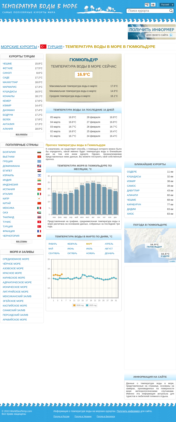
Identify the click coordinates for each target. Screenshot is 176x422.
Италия (8, 194)
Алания (8, 128)
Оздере (132, 171)
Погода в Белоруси (106, 416)
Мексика (8, 208)
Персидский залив (15, 315)
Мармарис (10, 87)
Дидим (131, 209)
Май (50, 249)
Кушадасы (134, 176)
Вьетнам (8, 156)
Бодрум (8, 114)
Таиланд (8, 217)
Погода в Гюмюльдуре (150, 224)
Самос (131, 185)
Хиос (130, 213)
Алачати (132, 195)
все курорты (21, 134)
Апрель (109, 244)
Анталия (8, 124)
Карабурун (134, 204)
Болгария (9, 152)
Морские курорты (19, 47)
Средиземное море (16, 259)
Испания (9, 189)
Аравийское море (15, 319)
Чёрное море (12, 263)
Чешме (131, 199)
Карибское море (14, 277)
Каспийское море (15, 305)
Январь (52, 244)
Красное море (12, 273)
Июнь (70, 249)
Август (109, 249)
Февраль (72, 244)
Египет (7, 170)
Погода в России (61, 416)
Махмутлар (10, 82)
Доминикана (11, 166)
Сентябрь (54, 253)
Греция (8, 161)
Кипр (6, 198)
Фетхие (8, 68)
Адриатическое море (17, 282)
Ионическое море (15, 287)
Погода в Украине (83, 416)
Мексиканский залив (17, 296)
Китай (7, 203)
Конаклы (8, 96)
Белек (7, 119)
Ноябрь (90, 253)
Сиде (6, 77)
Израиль (8, 175)
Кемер (7, 100)
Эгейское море (13, 301)
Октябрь (72, 253)
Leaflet (172, 261)
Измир (131, 181)
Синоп (7, 73)
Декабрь (109, 253)
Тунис (7, 221)
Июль (89, 249)
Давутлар (133, 190)
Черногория (11, 235)
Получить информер (128, 411)
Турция (55, 47)
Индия (7, 180)
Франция (9, 231)
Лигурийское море (15, 291)
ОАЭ (5, 212)
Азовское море (13, 268)
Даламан (9, 110)
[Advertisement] (63, 32)
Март (89, 244)
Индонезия (10, 184)
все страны (21, 241)
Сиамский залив (14, 310)
